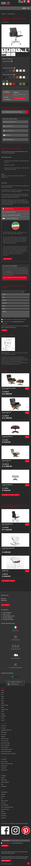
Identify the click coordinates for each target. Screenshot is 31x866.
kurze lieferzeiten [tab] (10, 218)
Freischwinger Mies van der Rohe (8, 753)
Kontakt (2, 811)
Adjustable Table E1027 (6, 730)
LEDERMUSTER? (8, 126)
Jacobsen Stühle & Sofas (6, 749)
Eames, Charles (4, 761)
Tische (2, 711)
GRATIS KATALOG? (8, 131)
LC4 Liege (3, 728)
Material (3, 778)
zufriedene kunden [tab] (11, 215)
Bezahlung (7, 135)
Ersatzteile (3, 715)
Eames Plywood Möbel (6, 751)
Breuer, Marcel (4, 770)
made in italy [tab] (7, 208)
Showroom (3, 802)
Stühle (2, 700)
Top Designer (4, 757)
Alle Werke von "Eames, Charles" (10, 494)
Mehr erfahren (7, 259)
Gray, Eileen (3, 768)
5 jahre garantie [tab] (9, 212)
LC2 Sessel (3, 725)
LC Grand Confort (4, 740)
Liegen (2, 696)
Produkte (3, 688)
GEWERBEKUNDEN (8, 139)
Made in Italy (4, 780)
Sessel (2, 690)
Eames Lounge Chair (5, 745)
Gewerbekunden (4, 805)
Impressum (3, 817)
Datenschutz (3, 815)
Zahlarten (3, 794)
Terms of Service (10, 327)
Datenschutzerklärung (18, 321)
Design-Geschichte (5, 809)
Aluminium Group (4, 738)
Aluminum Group (11, 13)
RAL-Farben (9, 272)
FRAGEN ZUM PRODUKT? (9, 121)
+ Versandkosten (7, 99)
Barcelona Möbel (4, 747)
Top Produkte (4, 723)
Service (2, 790)
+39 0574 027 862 (14, 684)
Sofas (2, 694)
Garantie (3, 796)
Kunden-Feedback (5, 782)
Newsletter (3, 813)
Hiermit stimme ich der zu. (13, 321)
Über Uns (3, 773)
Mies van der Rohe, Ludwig (7, 763)
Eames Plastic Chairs (5, 743)
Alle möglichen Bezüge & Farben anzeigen (14, 277)
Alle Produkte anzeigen (8, 580)
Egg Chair (3, 736)
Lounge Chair (4, 732)
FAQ (23, 292)
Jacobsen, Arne (4, 765)
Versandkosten (4, 792)
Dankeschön (3, 786)
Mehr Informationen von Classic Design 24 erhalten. (13, 319)
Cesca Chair (3, 734)
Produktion (3, 775)
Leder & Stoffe (4, 800)
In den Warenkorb (19, 98)
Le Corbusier (4, 759)
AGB (2, 784)
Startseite (4, 13)
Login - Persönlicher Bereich (7, 807)
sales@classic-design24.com (16, 681)
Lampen (3, 713)
